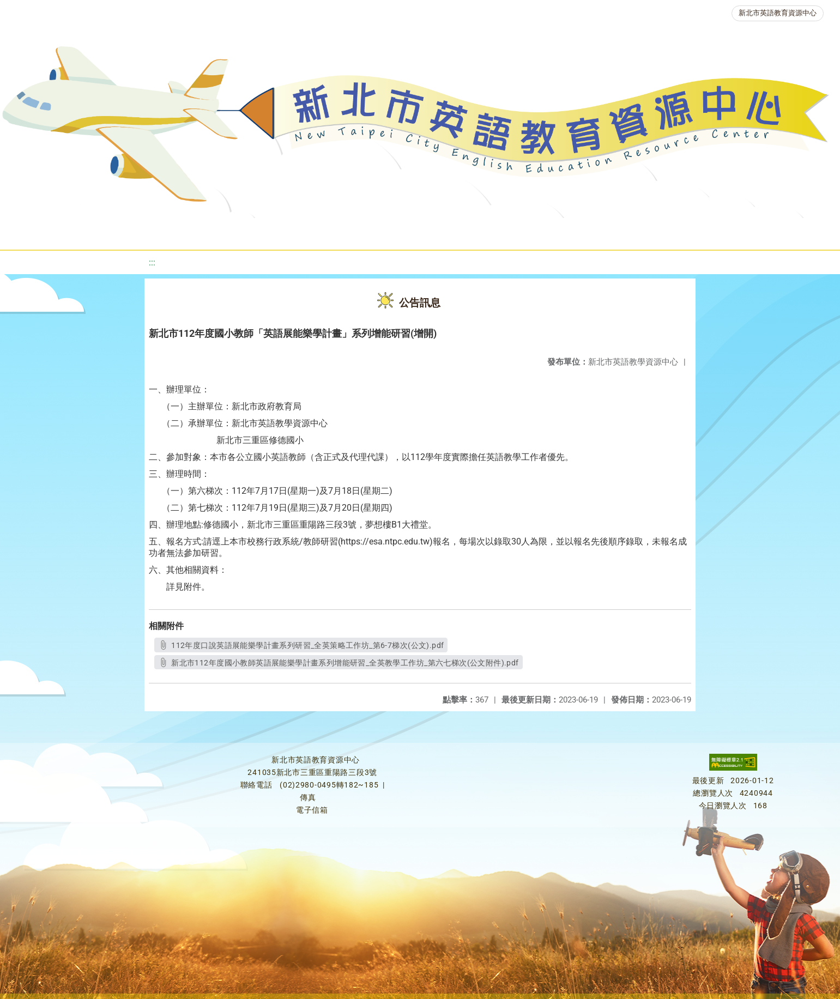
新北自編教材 (297, 231)
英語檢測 (435, 231)
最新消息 (107, 231)
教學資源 (225, 231)
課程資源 (159, 231)
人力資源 (566, 231)
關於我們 (42, 231)
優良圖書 (370, 231)
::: (152, 262)
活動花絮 (785, 231)
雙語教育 (720, 231)
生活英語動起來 (643, 231)
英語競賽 (501, 231)
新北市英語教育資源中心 (778, 13)
